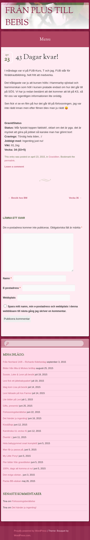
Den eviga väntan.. (12, 474)
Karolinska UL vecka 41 (15, 431)
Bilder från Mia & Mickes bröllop (19, 368)
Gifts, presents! (11, 405)
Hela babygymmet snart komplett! (20, 443)
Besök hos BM (17, 198)
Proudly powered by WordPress (30, 531)
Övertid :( (7, 437)
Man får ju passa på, (13, 449)
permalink (9, 160)
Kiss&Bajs (8, 424)
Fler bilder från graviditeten (17, 462)
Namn (7, 278)
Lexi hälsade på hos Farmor (17, 393)
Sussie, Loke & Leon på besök (18, 374)
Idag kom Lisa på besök (15, 387)
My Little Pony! (10, 456)
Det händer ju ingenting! (15, 418)
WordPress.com (22, 535)
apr (6, 56)
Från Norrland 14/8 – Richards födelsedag (24, 362)
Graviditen (54, 156)
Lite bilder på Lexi (12, 399)
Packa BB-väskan (12, 481)
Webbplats (9, 297)
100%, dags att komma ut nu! (18, 468)
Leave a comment (14, 166)
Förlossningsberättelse (14, 412)
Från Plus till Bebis (39, 17)
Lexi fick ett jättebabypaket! (17, 381)
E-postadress (12, 288)
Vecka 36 (75, 198)
